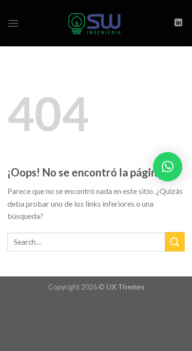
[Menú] (13, 23)
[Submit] (175, 241)
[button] (167, 166)
